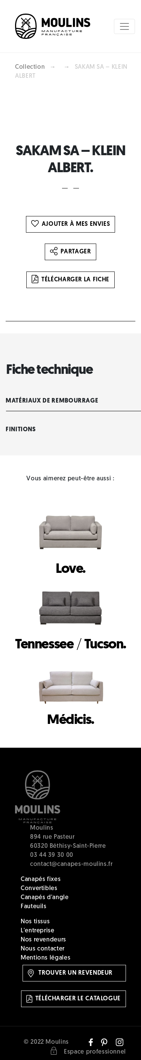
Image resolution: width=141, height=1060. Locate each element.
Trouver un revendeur (70, 973)
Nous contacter (43, 949)
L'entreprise (38, 931)
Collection (30, 67)
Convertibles (39, 889)
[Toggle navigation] (124, 26)
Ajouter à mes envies (70, 224)
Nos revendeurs (43, 940)
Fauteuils (34, 907)
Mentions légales (45, 958)
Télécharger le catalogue (73, 999)
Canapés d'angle (45, 898)
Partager (70, 252)
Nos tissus (35, 922)
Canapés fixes (41, 879)
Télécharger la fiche (70, 280)
